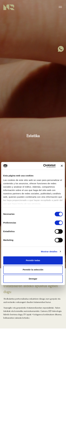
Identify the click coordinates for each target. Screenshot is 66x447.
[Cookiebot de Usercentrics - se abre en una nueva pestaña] (43, 166)
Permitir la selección (33, 269)
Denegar (33, 279)
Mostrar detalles (49, 251)
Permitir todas (33, 260)
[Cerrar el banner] (62, 166)
